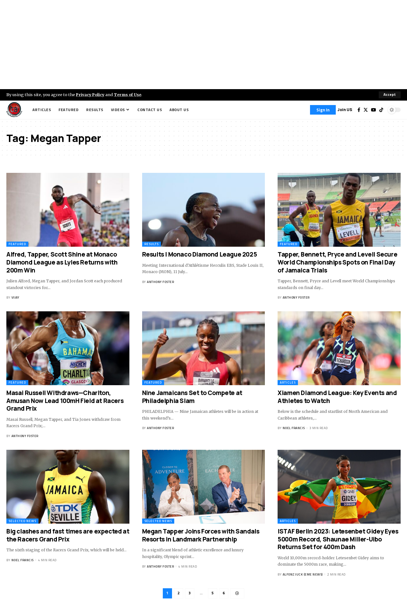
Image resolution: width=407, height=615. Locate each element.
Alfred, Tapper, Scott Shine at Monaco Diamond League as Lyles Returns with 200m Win (62, 262)
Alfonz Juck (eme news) (303, 574)
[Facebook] (359, 109)
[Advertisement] (203, 44)
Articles (288, 382)
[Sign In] (323, 110)
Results (151, 244)
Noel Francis (294, 428)
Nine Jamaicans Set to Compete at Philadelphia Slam (192, 397)
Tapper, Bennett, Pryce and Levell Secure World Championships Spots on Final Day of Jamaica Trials (337, 262)
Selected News (22, 521)
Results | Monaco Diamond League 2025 (199, 254)
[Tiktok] (381, 109)
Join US (344, 109)
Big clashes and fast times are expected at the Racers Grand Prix (67, 535)
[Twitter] (365, 109)
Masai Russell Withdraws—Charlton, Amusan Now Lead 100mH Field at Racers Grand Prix (64, 401)
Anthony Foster (160, 281)
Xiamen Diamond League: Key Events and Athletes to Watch (337, 397)
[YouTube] (373, 109)
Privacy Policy (91, 94)
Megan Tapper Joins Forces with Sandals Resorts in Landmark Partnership (200, 535)
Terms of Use (129, 94)
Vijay (15, 297)
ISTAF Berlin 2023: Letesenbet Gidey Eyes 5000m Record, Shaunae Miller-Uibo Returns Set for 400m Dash (338, 539)
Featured (17, 244)
